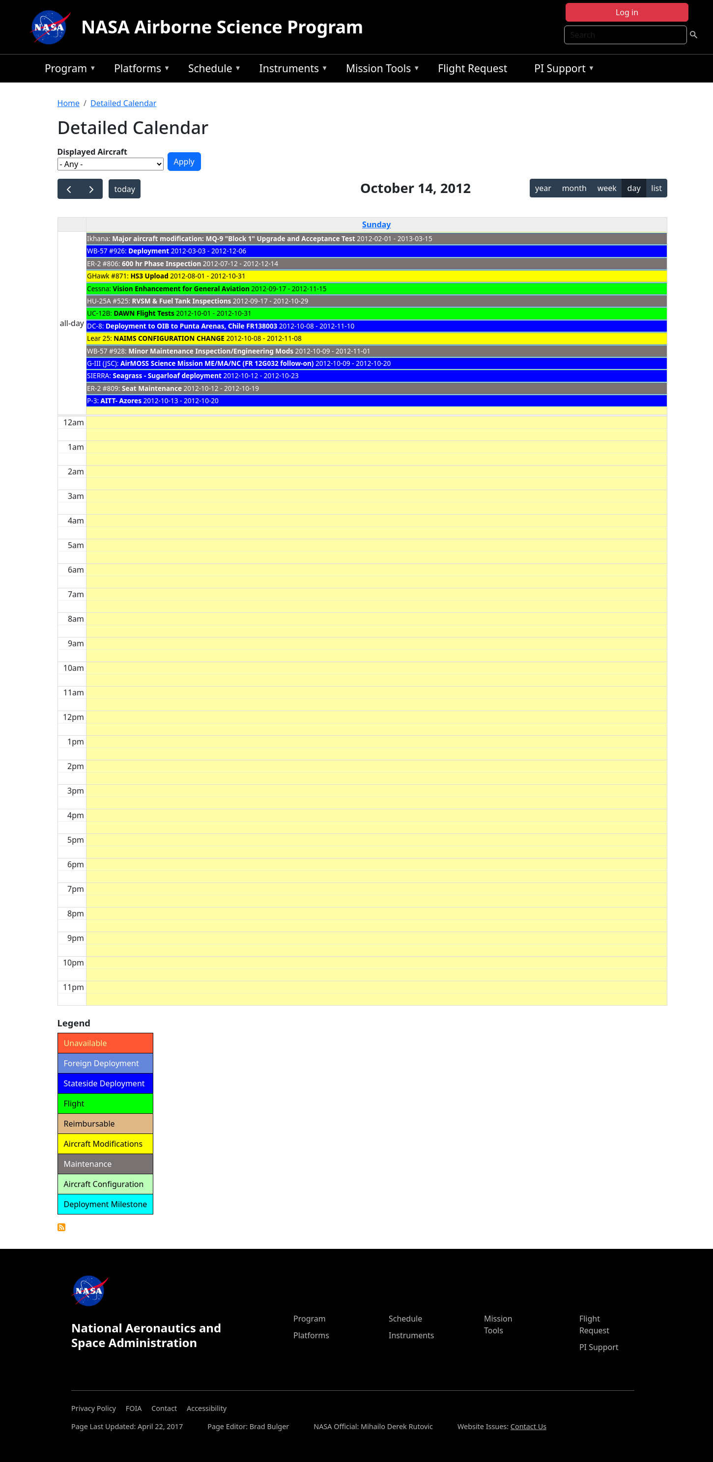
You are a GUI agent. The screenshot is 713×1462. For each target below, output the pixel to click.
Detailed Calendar (123, 103)
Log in (627, 12)
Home (68, 103)
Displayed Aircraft (92, 151)
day (634, 188)
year (543, 188)
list (656, 188)
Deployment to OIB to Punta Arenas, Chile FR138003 (192, 326)
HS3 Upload (150, 275)
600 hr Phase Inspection (161, 263)
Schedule (212, 70)
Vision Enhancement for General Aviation (181, 288)
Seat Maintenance (152, 388)
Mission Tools (380, 70)
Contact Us (528, 1426)
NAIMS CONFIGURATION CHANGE (169, 338)
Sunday (376, 224)
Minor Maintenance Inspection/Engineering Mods (210, 351)
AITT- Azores (121, 400)
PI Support (562, 70)
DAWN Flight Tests (144, 313)
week (607, 188)
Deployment (148, 250)
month (574, 188)
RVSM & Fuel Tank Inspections (181, 300)
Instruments (291, 70)
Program (68, 70)
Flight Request (472, 68)
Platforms (139, 70)
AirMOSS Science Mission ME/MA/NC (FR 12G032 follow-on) (217, 363)
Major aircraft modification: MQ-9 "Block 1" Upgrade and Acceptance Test (233, 238)
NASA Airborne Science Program (222, 27)
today (124, 189)
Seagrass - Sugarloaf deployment (167, 375)
